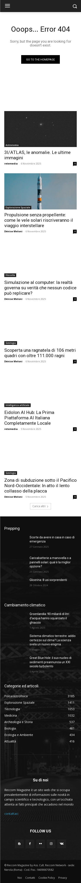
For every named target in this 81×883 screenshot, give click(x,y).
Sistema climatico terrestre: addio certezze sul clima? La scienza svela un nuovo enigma (53, 640)
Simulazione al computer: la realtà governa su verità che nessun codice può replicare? (40, 288)
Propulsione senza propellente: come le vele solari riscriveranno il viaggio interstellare (38, 220)
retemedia (11, 163)
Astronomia (12, 145)
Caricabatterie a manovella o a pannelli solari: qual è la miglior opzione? (50, 562)
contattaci (11, 814)
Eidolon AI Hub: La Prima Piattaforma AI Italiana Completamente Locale (29, 418)
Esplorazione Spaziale (18, 207)
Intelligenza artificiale (17, 405)
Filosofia (10, 275)
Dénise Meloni (13, 231)
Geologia (11, 342)
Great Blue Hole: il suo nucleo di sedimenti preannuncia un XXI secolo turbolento (50, 662)
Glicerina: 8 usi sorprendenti (48, 580)
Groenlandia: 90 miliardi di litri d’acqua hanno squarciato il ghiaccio (49, 618)
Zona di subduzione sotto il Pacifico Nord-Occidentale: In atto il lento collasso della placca (40, 486)
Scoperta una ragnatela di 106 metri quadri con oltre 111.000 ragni (40, 353)
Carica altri (40, 506)
